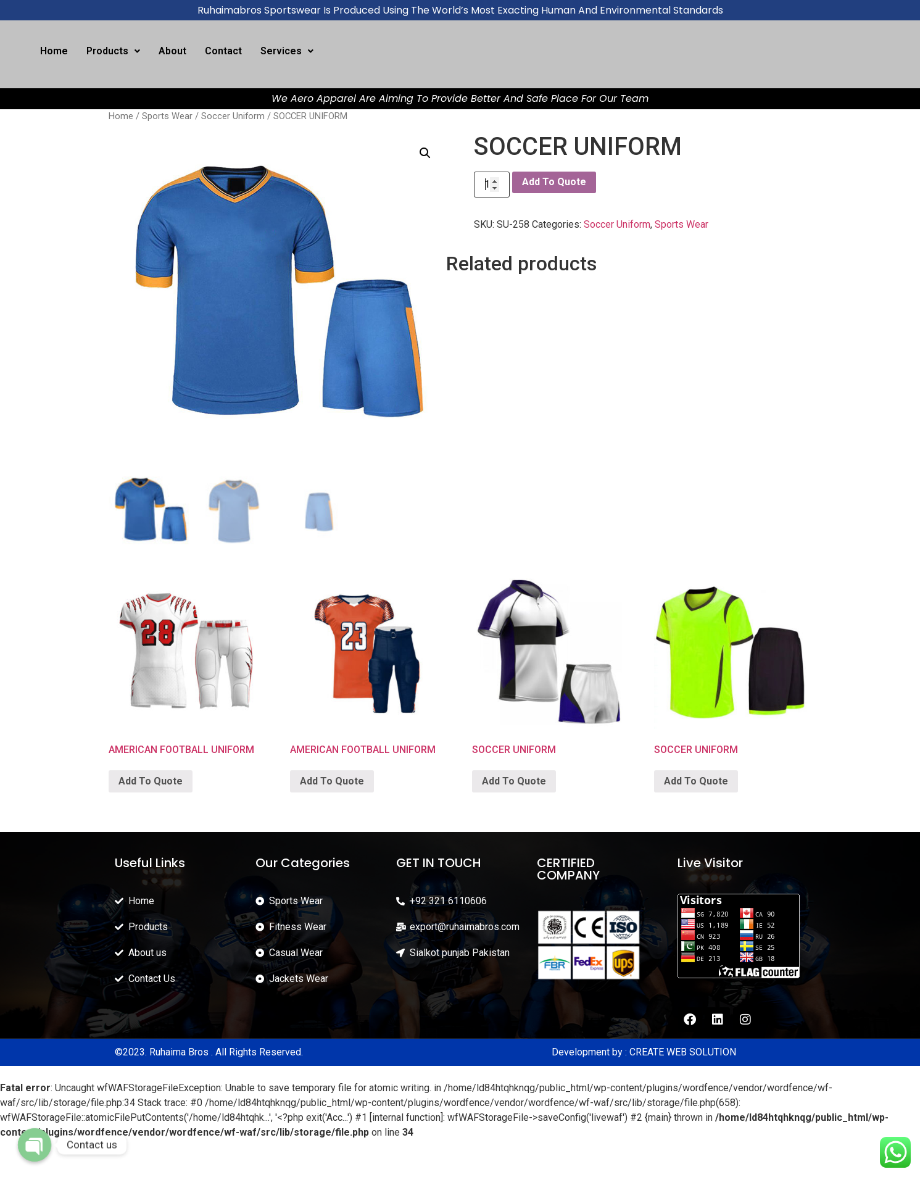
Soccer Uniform (233, 116)
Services (286, 51)
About (172, 51)
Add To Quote (554, 182)
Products (113, 51)
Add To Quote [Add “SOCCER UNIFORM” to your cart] (514, 781)
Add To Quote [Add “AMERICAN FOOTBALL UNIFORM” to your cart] (150, 781)
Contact (223, 51)
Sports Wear (167, 116)
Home (54, 51)
